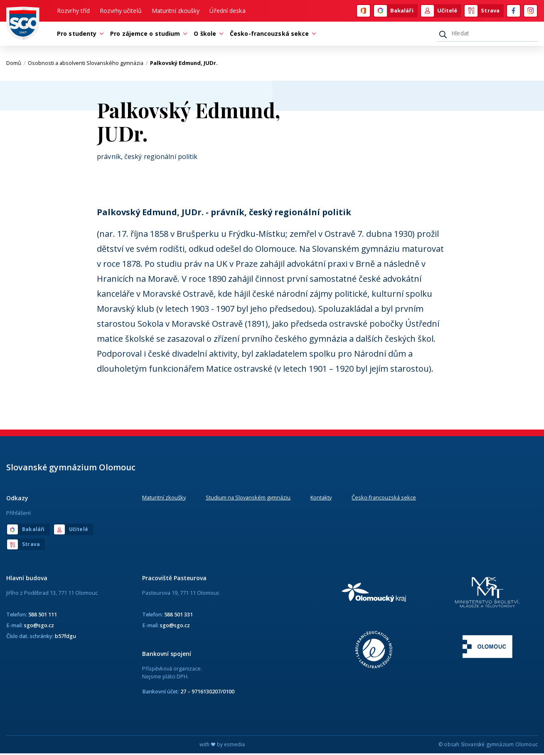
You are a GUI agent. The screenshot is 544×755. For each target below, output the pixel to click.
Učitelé (439, 11)
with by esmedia (222, 746)
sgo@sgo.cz (39, 626)
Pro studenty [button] (79, 35)
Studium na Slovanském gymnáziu (248, 498)
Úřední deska (227, 11)
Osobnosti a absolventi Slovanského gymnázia (88, 64)
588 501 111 (42, 615)
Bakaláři (394, 11)
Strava (482, 11)
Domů (16, 64)
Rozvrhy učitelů (121, 11)
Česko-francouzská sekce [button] (271, 35)
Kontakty (321, 498)
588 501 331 (178, 615)
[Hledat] (487, 34)
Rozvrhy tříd (73, 11)
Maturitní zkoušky (176, 11)
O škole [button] (207, 35)
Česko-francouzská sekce (384, 498)
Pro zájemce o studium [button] (147, 35)
